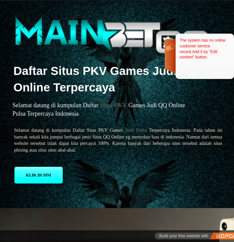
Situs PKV (113, 105)
